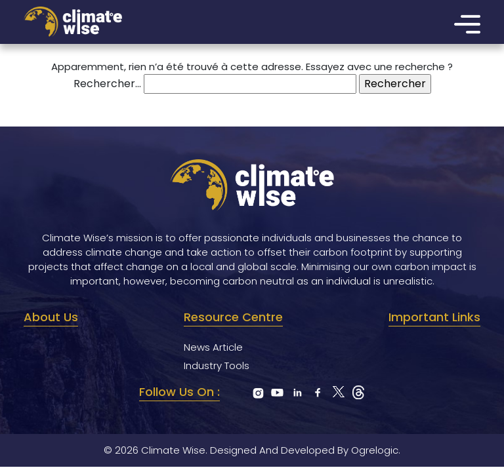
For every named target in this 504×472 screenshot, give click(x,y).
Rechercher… (107, 83)
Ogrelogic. (375, 450)
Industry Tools (216, 365)
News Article (213, 347)
